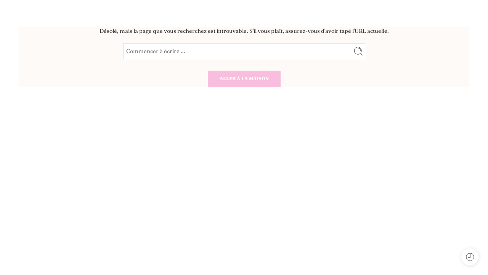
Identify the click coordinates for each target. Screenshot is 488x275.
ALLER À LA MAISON (244, 78)
